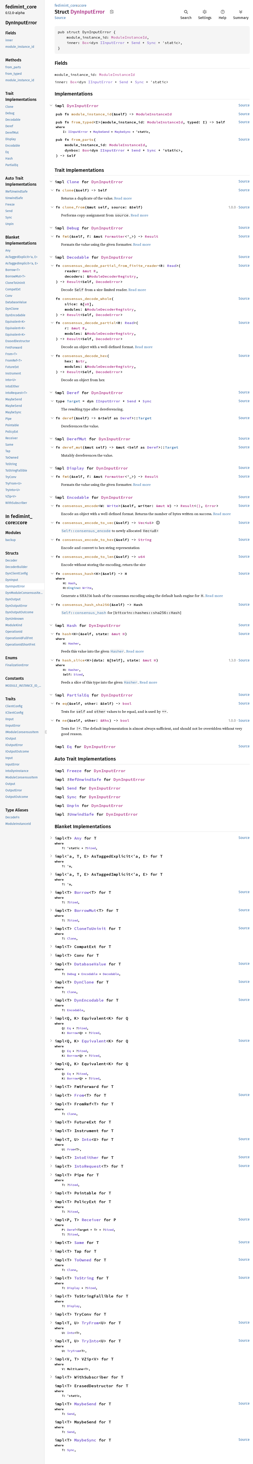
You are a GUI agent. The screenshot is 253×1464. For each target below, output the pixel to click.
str (81, 361)
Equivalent (94, 1041)
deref (68, 418)
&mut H (118, 634)
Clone (73, 181)
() (198, 505)
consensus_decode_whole (86, 298)
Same (79, 1242)
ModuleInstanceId (129, 37)
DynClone (84, 982)
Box (85, 42)
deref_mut (72, 447)
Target (73, 401)
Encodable (78, 497)
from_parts (82, 139)
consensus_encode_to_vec (88, 522)
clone (68, 190)
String (145, 539)
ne (64, 720)
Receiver (91, 1219)
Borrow (81, 892)
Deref (73, 392)
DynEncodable (89, 1000)
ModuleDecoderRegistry (112, 276)
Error (210, 505)
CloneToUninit (90, 928)
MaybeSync (123, 132)
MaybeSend (101, 132)
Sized (78, 674)
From (79, 1095)
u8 (87, 304)
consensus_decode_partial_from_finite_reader (110, 265)
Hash (71, 583)
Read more (123, 198)
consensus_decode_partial (89, 322)
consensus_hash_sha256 (85, 604)
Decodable (78, 257)
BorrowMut (85, 910)
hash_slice (73, 660)
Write (112, 505)
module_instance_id (91, 114)
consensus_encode (80, 505)
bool (127, 703)
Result (151, 236)
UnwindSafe (81, 814)
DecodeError (108, 281)
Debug (73, 228)
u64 (141, 556)
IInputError (112, 42)
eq (64, 703)
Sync (151, 42)
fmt (65, 236)
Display (75, 468)
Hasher (73, 643)
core (82, 5)
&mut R (89, 271)
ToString (84, 1278)
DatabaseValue (90, 964)
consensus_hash (78, 573)
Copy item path (111, 11)
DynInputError (83, 105)
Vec (141, 522)
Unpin (73, 805)
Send (135, 42)
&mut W (162, 505)
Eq (69, 746)
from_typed (82, 122)
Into (86, 1139)
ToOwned (82, 1259)
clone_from (73, 207)
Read (171, 265)
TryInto (90, 1340)
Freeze (74, 770)
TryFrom (90, 1322)
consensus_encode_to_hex (88, 539)
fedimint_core (66, 5)
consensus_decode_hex (84, 356)
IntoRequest (87, 1166)
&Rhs (104, 720)
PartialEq (78, 695)
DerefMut (76, 438)
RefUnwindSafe (85, 779)
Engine (73, 588)
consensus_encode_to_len (88, 556)
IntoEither (86, 1157)
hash (66, 634)
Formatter (115, 236)
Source (60, 18)
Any (78, 838)
